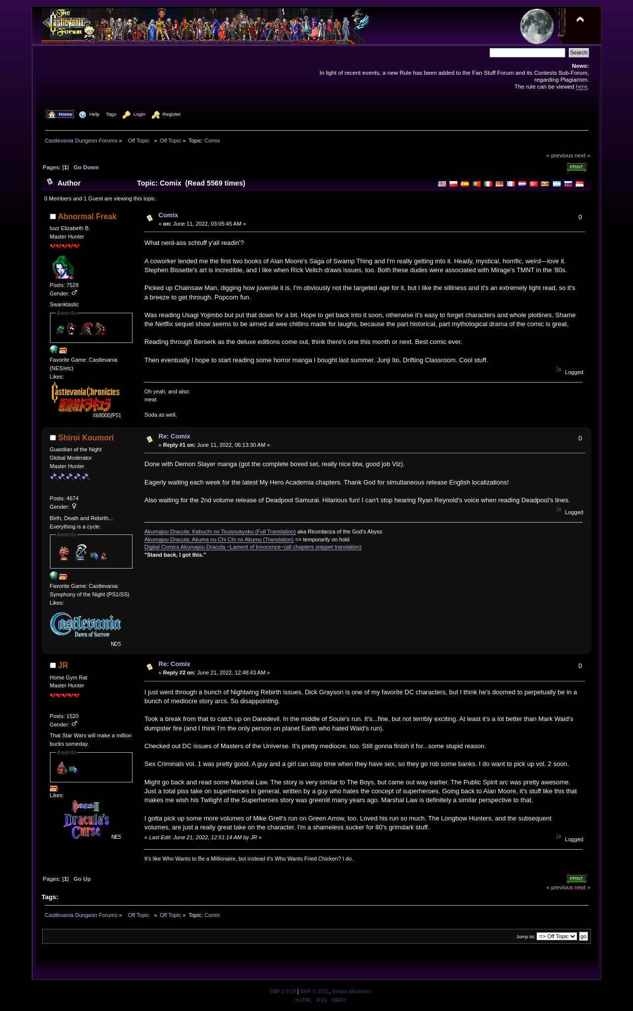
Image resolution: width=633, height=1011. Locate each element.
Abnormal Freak (87, 216)
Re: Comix (174, 436)
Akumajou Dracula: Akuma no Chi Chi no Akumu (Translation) (219, 539)
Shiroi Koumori (86, 437)
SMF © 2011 (314, 991)
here (581, 86)
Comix (169, 215)
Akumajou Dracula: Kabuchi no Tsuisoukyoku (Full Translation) (220, 531)
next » (582, 155)
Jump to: (525, 936)
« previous (559, 155)
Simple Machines (351, 991)
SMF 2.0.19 (283, 991)
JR (63, 665)
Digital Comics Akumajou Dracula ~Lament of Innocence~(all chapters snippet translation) (253, 547)
